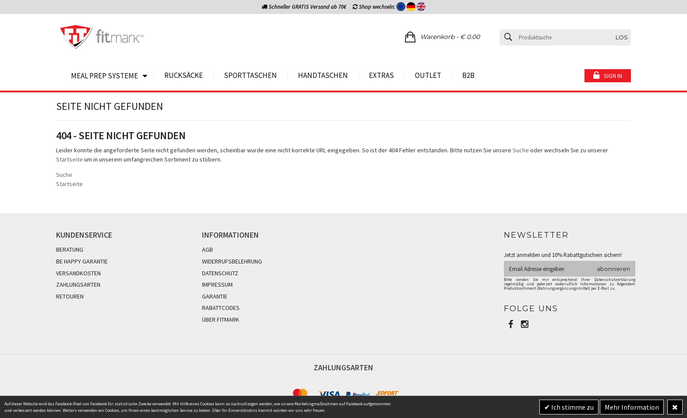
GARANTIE (214, 296)
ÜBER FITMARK (220, 319)
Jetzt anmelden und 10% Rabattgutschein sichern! (563, 255)
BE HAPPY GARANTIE (82, 261)
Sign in (613, 76)
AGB (207, 249)
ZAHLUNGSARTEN (78, 284)
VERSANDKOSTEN (78, 273)
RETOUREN (70, 296)
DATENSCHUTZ (220, 273)
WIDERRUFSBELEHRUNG (232, 261)
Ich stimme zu (572, 407)
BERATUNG (69, 249)
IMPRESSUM (217, 284)
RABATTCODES (221, 308)
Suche (521, 150)
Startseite (69, 159)
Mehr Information (632, 407)
